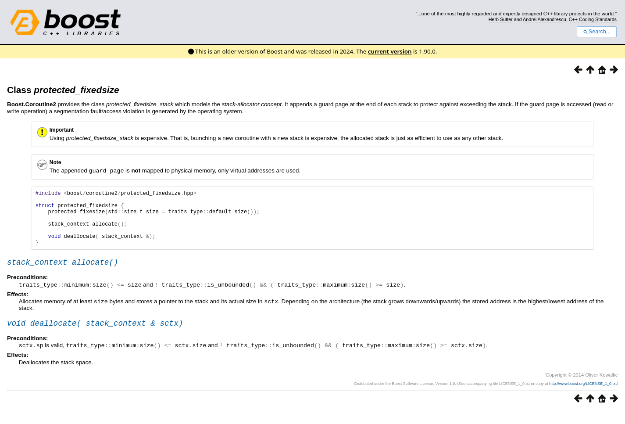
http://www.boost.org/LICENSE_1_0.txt (583, 396)
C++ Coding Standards (593, 19)
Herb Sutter (501, 19)
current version (390, 51)
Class (63, 90)
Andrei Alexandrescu (544, 19)
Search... (597, 32)
